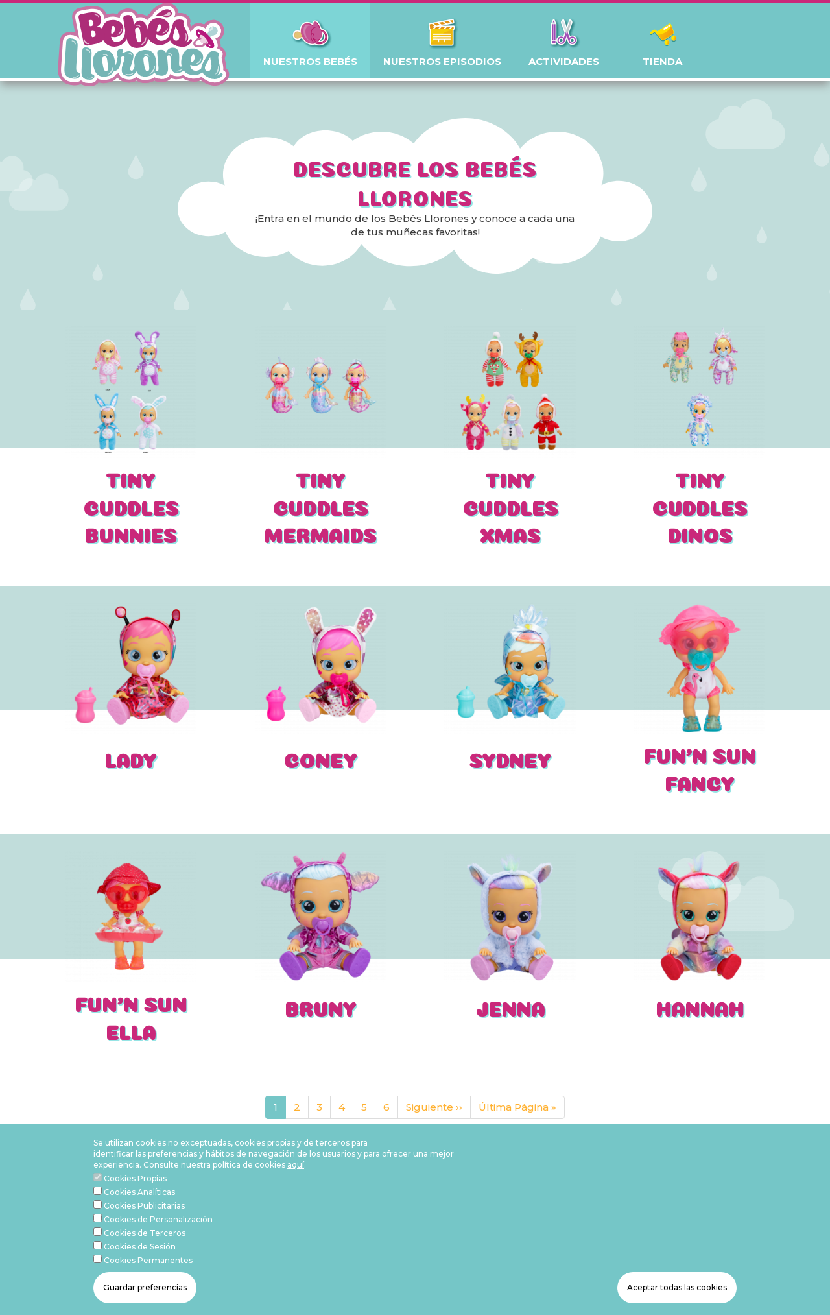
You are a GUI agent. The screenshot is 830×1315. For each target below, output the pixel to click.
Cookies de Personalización (158, 1239)
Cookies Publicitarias (144, 1225)
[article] (130, 438)
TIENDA (662, 61)
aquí (295, 1184)
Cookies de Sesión (140, 1266)
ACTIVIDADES (563, 61)
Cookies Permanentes (148, 1280)
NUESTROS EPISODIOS (442, 61)
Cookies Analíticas (139, 1211)
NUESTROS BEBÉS (310, 61)
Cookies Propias (135, 1198)
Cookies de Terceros (144, 1252)
